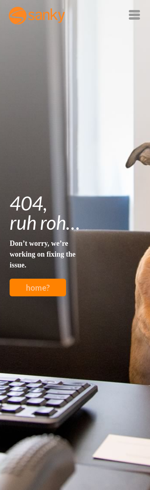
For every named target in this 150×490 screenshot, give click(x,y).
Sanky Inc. (37, 15)
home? (38, 287)
